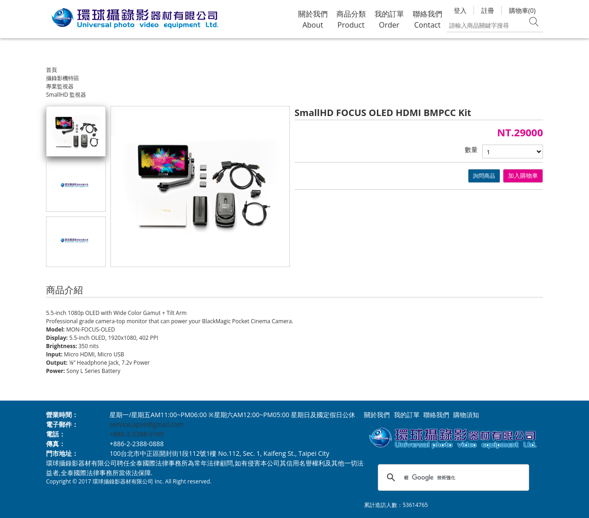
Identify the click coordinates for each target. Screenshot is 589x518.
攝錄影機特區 (62, 78)
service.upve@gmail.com (147, 424)
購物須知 (466, 414)
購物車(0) (522, 10)
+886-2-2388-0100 (137, 434)
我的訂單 (407, 414)
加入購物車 (523, 175)
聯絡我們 (436, 414)
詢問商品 (484, 176)
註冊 (487, 10)
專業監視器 (60, 86)
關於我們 (377, 414)
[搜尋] (452, 477)
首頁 (51, 70)
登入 (460, 10)
